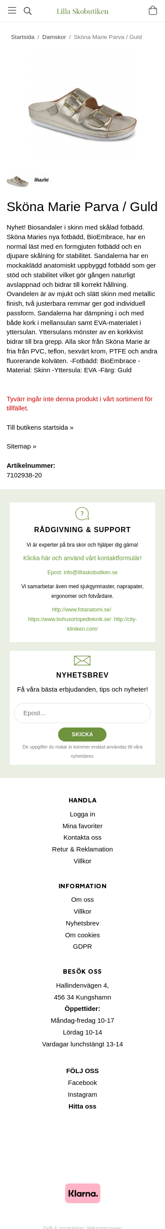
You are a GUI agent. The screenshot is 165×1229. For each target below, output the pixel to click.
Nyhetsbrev (82, 923)
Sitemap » (22, 446)
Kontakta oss (82, 837)
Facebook (82, 1082)
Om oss (82, 899)
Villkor (82, 861)
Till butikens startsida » (40, 427)
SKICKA (82, 734)
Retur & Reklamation (82, 849)
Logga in (82, 814)
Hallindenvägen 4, (82, 985)
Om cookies (82, 935)
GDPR (82, 946)
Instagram (82, 1094)
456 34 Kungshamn (82, 997)
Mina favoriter (82, 826)
